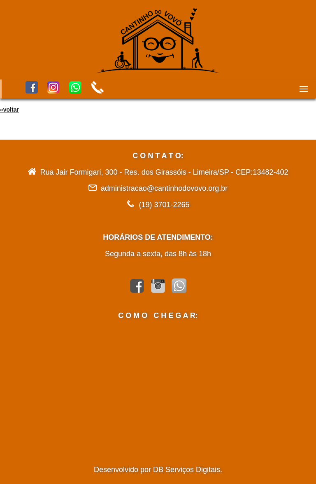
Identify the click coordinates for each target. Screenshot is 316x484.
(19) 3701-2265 (164, 205)
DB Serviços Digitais (186, 469)
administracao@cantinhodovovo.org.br (164, 188)
